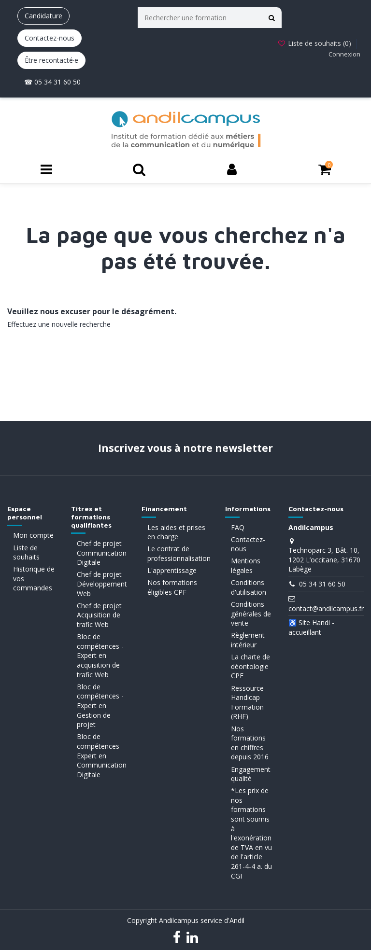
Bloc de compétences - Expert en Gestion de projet (100, 705)
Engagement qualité (251, 774)
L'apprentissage (172, 570)
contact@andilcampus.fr (326, 608)
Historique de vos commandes (34, 578)
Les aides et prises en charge (176, 532)
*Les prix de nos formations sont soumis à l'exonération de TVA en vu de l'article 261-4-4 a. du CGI (251, 833)
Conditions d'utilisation (248, 587)
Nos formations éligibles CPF (172, 587)
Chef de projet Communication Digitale (102, 553)
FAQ (237, 527)
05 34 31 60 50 (322, 583)
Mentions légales (245, 565)
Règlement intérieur (248, 639)
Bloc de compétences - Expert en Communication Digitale (102, 755)
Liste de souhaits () (315, 43)
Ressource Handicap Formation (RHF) (247, 702)
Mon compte (33, 535)
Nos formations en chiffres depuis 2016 (250, 743)
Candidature (43, 15)
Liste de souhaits (26, 552)
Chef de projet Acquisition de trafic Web (99, 615)
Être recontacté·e (51, 60)
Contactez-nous (49, 37)
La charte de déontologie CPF (250, 666)
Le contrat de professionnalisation (179, 553)
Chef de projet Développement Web (102, 584)
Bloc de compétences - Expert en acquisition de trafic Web (100, 655)
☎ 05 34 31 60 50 (52, 81)
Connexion (344, 54)
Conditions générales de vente (251, 614)
